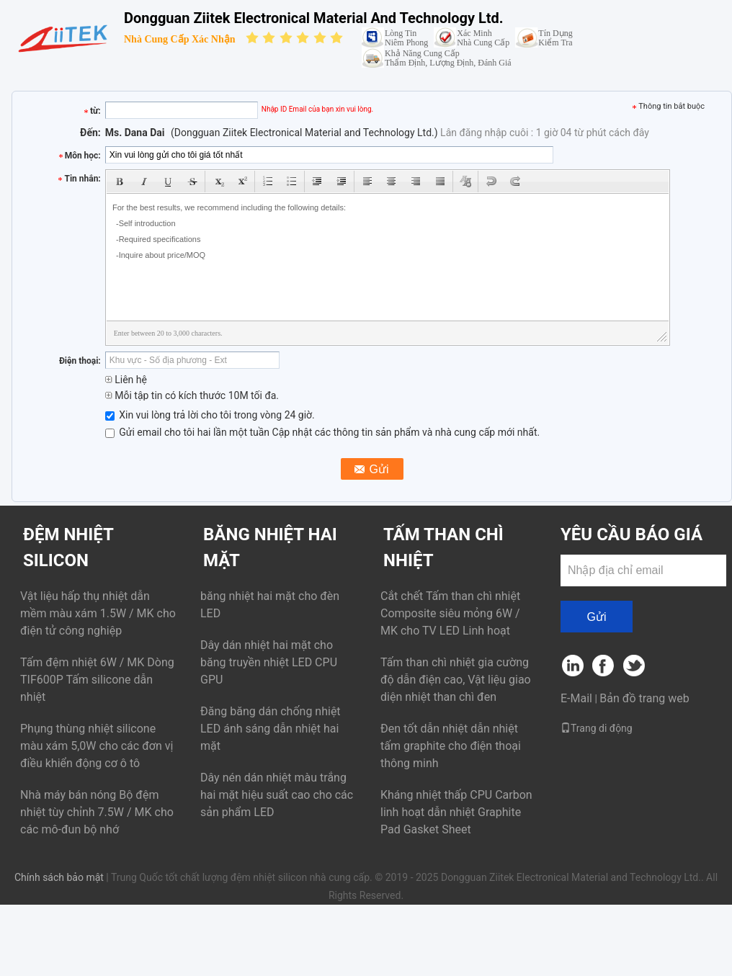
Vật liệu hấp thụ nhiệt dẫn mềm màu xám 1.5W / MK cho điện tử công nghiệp (98, 613)
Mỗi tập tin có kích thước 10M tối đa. (192, 395)
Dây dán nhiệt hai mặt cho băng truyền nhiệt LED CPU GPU (268, 662)
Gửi (597, 617)
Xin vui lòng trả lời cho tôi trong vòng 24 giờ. (210, 415)
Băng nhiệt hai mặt (270, 547)
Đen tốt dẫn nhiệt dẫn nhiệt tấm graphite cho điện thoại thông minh (450, 746)
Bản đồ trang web (644, 698)
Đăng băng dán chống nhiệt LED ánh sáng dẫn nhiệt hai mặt (270, 728)
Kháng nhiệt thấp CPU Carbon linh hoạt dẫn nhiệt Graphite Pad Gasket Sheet (456, 812)
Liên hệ (126, 379)
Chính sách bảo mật (59, 877)
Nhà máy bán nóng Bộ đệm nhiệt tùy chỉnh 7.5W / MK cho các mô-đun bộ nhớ (97, 812)
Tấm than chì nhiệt (443, 547)
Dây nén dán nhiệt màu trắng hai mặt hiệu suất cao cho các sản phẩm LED (276, 795)
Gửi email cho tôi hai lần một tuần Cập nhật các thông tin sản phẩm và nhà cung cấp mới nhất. (322, 432)
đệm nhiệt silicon (68, 547)
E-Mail (576, 698)
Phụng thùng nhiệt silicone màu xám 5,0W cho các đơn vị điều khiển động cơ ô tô (96, 746)
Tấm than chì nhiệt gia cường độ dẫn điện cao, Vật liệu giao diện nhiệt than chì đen (455, 679)
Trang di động (597, 728)
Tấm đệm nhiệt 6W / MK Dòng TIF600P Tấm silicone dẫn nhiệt (97, 679)
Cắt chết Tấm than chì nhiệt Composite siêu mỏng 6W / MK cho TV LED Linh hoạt (450, 613)
